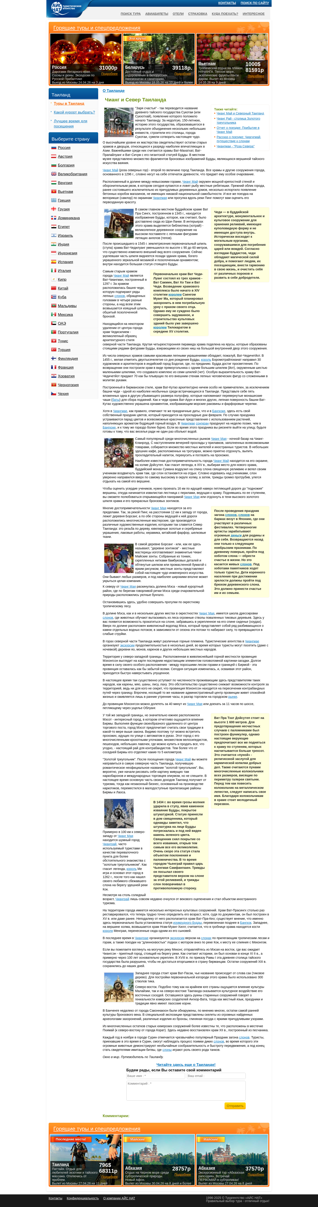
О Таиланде (114, 91)
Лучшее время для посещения (70, 123)
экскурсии (127, 645)
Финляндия (68, 358)
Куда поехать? (225, 14)
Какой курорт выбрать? (74, 112)
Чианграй (109, 844)
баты (116, 400)
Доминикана (69, 218)
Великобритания (72, 174)
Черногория (68, 385)
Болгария (66, 165)
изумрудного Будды (187, 922)
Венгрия (65, 183)
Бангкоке (218, 411)
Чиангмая (160, 198)
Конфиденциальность (83, 1198)
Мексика (65, 315)
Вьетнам (65, 191)
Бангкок (245, 922)
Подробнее (109, 1177)
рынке (232, 696)
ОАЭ (62, 323)
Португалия (68, 332)
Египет (64, 227)
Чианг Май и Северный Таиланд (240, 113)
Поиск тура (131, 14)
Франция (66, 367)
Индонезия (67, 253)
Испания (65, 262)
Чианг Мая (219, 438)
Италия (64, 271)
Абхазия (133, 1168)
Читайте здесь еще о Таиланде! (186, 1065)
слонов (119, 296)
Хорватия (66, 376)
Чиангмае (120, 411)
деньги (236, 535)
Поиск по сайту (255, 3)
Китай (63, 288)
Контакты (227, 3)
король (206, 359)
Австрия (65, 156)
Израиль (65, 235)
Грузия (64, 209)
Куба (62, 297)
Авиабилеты (156, 14)
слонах (206, 938)
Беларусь (135, 67)
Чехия (63, 394)
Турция (64, 350)
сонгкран (202, 423)
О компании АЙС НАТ (119, 1198)
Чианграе (141, 938)
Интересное (254, 14)
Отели (178, 14)
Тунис (63, 341)
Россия (64, 148)
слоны (167, 1050)
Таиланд (60, 1164)
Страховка (197, 14)
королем (175, 294)
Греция (64, 200)
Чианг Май (110, 170)
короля (108, 931)
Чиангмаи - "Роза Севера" (235, 146)
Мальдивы (67, 306)
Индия (63, 244)
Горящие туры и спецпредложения (96, 1129)
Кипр (62, 279)
